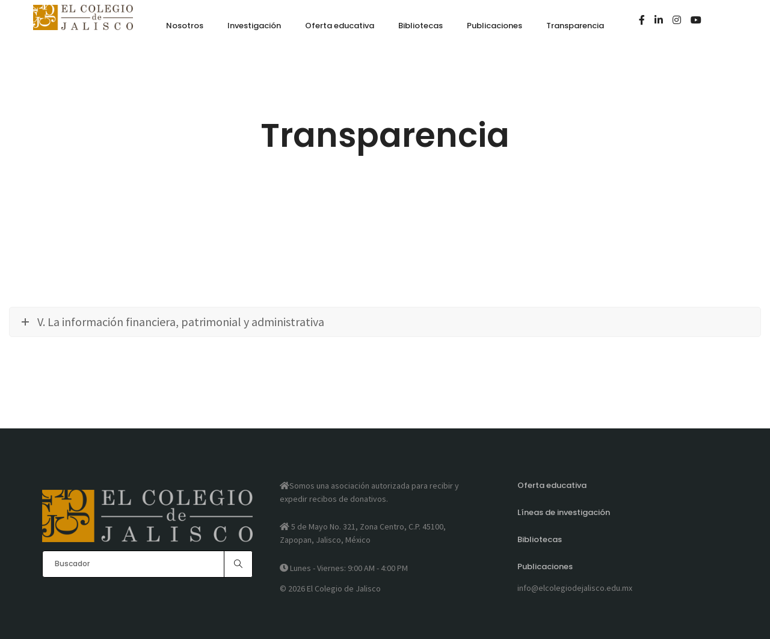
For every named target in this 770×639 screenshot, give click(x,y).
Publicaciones (545, 566)
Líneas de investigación (563, 512)
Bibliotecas (539, 539)
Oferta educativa (552, 485)
